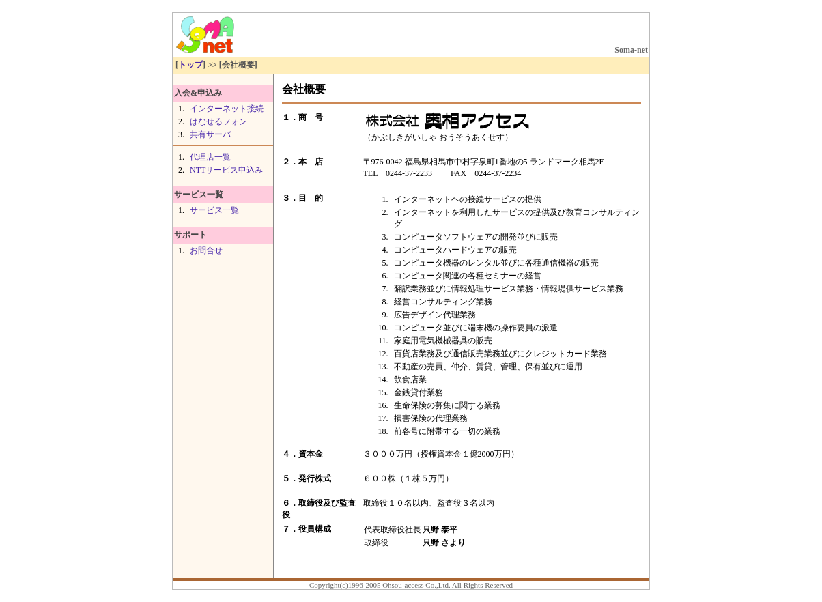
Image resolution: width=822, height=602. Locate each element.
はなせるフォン (218, 121)
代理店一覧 (210, 157)
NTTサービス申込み (226, 170)
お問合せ (206, 250)
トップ (190, 65)
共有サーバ (210, 134)
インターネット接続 (227, 108)
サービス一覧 (214, 210)
